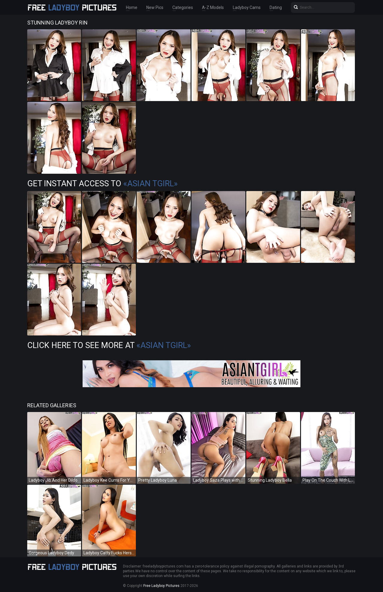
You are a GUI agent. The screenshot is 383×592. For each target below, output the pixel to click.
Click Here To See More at (109, 345)
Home (131, 7)
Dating (276, 7)
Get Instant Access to (102, 183)
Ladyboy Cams (247, 7)
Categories (182, 7)
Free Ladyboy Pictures (161, 586)
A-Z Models (213, 7)
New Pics (154, 7)
